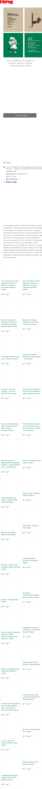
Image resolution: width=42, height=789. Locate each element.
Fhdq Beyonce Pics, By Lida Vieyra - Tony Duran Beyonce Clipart (31, 629)
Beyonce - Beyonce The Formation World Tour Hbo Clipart (10, 567)
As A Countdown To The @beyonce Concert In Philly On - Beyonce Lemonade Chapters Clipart (9, 285)
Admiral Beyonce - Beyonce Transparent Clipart (30, 560)
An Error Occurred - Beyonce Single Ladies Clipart (9, 743)
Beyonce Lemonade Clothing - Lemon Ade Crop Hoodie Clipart (30, 322)
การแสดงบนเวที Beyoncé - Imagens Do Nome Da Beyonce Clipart (10, 777)
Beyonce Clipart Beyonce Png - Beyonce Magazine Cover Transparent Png (32, 391)
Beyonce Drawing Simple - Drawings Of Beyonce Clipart (10, 671)
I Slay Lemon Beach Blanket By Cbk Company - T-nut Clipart (32, 357)
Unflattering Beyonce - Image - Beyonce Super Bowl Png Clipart (9, 500)
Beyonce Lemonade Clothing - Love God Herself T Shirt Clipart (9, 391)
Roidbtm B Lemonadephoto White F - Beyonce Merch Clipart (32, 595)
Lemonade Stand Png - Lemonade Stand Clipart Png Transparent (31, 696)
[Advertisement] (20, 203)
